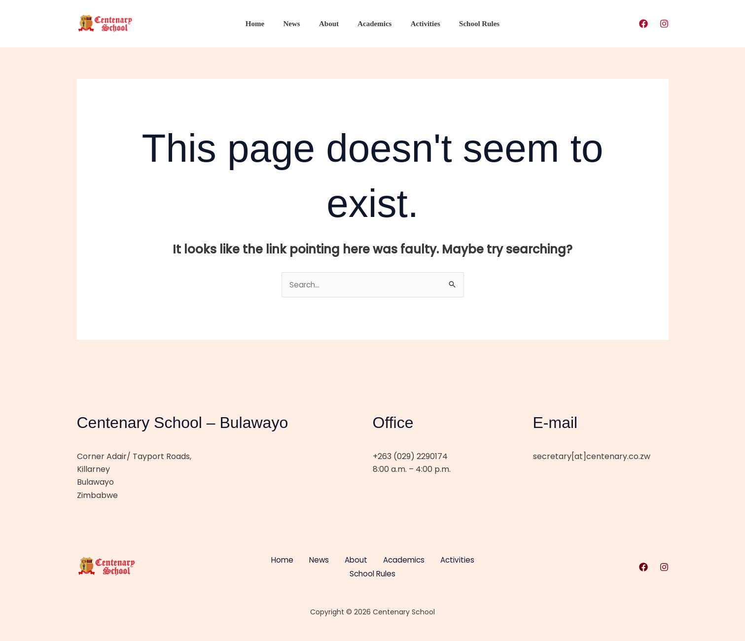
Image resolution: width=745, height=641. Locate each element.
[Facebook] (643, 23)
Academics (372, 24)
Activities (419, 24)
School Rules (469, 24)
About (331, 24)
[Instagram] (664, 23)
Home (265, 24)
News (297, 24)
